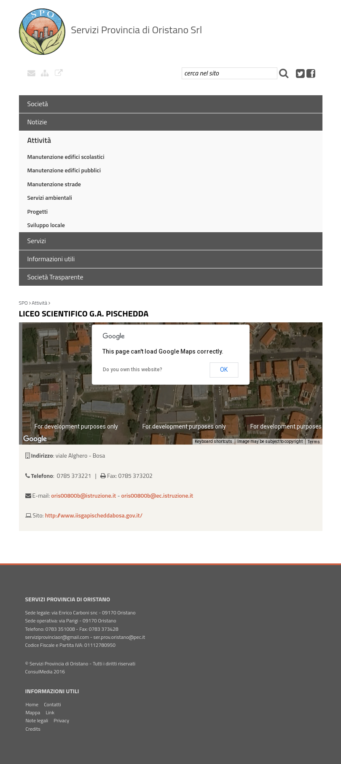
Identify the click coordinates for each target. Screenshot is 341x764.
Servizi (36, 241)
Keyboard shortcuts (213, 441)
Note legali (37, 720)
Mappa (33, 712)
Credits (33, 729)
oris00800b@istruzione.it (83, 495)
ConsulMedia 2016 (45, 671)
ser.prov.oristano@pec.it (119, 637)
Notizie (37, 122)
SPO (23, 303)
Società (37, 104)
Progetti (37, 211)
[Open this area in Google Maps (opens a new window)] (35, 439)
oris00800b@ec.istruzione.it (157, 495)
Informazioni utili (51, 259)
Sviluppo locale (46, 224)
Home (32, 704)
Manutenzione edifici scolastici (66, 156)
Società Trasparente (55, 277)
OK (224, 369)
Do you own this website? (132, 370)
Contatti (52, 704)
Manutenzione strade (54, 184)
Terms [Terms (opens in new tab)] (314, 442)
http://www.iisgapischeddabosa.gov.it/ (93, 515)
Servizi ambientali (49, 197)
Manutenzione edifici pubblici (64, 170)
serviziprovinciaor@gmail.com (57, 637)
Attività (39, 140)
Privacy (61, 720)
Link (50, 712)
